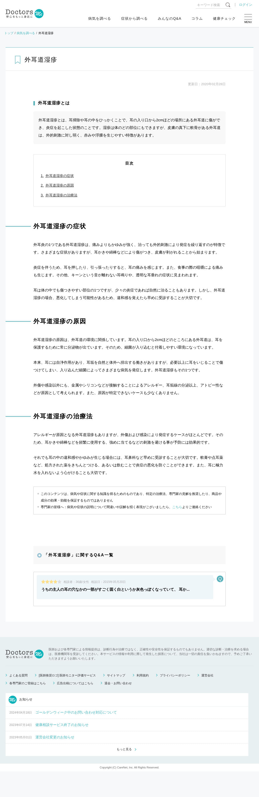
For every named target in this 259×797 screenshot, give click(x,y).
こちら (177, 507)
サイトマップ (116, 700)
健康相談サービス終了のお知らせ (62, 750)
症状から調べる (134, 18)
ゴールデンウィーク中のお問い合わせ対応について (76, 737)
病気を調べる (99, 18)
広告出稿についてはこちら (75, 708)
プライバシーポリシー (175, 700)
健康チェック (224, 18)
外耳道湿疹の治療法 (61, 195)
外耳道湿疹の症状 (60, 176)
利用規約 (143, 700)
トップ (8, 33)
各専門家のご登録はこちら (27, 708)
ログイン (245, 5)
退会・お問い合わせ (118, 708)
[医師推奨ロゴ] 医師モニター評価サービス (67, 700)
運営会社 (207, 700)
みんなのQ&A (169, 18)
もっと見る (124, 774)
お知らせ (20, 725)
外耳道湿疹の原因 (60, 185)
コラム (197, 18)
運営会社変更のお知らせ (54, 762)
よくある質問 (18, 700)
